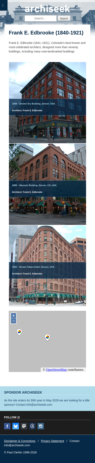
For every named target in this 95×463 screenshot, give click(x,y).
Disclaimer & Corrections (19, 441)
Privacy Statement (52, 441)
